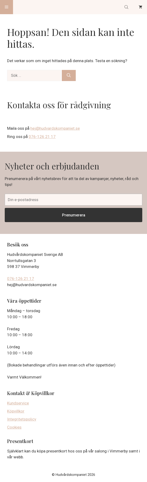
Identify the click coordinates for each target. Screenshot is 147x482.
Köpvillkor (15, 411)
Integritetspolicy (21, 419)
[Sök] (69, 75)
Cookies (14, 427)
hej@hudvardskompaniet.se (55, 128)
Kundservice (18, 403)
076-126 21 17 (42, 136)
